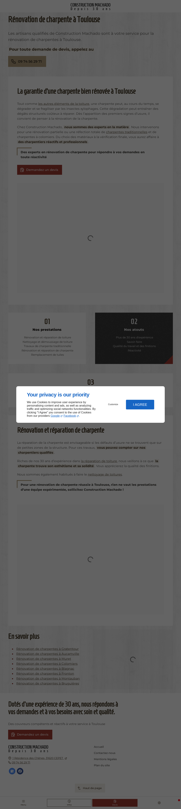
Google (55, 415)
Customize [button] (113, 404)
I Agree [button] (140, 405)
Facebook (70, 415)
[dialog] (90, 404)
